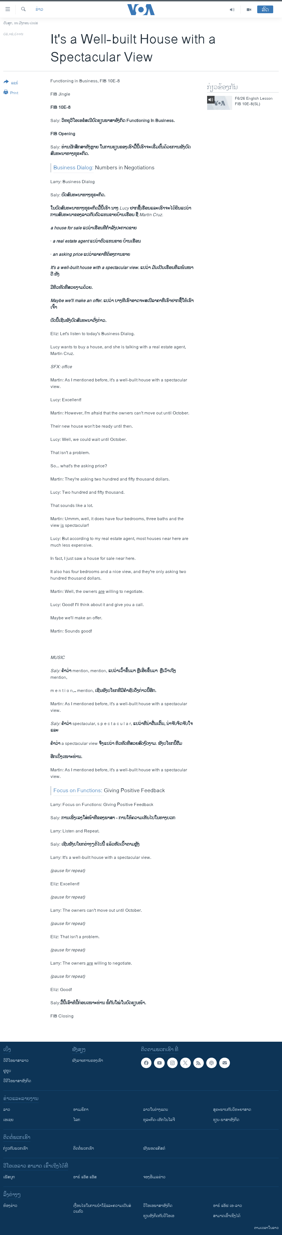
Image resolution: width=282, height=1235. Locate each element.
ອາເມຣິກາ (80, 1109)
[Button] (11, 83)
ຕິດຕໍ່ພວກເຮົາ (83, 1148)
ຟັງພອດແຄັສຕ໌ (154, 1148)
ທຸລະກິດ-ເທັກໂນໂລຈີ (159, 1120)
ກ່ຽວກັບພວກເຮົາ (15, 1148)
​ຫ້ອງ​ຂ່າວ (10, 1206)
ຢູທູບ (7, 1071)
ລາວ (6, 1109)
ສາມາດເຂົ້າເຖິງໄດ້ (226, 1216)
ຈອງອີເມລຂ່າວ (154, 1177)
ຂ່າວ (39, 9)
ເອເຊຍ (8, 1120)
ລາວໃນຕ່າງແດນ (155, 1109)
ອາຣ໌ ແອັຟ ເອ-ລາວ (227, 1206)
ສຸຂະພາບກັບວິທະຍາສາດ (232, 1109)
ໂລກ (76, 1120)
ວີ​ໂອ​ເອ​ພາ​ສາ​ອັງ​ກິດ (157, 1206)
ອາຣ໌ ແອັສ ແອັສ (85, 1177)
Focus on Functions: (78, 790)
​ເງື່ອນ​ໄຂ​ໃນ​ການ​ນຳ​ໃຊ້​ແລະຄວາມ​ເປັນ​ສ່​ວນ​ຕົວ (102, 1208)
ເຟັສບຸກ (9, 1177)
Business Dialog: (73, 167)
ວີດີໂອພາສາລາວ (16, 1060)
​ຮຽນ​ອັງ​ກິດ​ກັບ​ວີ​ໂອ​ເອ (158, 1216)
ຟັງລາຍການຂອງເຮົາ (87, 1060)
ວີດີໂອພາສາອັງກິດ (17, 1081)
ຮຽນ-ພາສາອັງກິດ (226, 1120)
